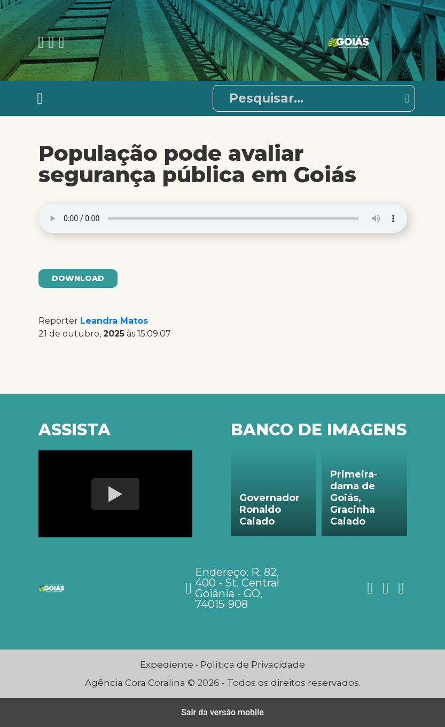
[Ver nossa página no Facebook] (43, 42)
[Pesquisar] (314, 98)
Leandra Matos (114, 321)
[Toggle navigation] (40, 98)
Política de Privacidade (252, 664)
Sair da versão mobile (222, 712)
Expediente (166, 664)
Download (78, 278)
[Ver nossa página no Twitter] (61, 42)
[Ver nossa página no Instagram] (53, 42)
